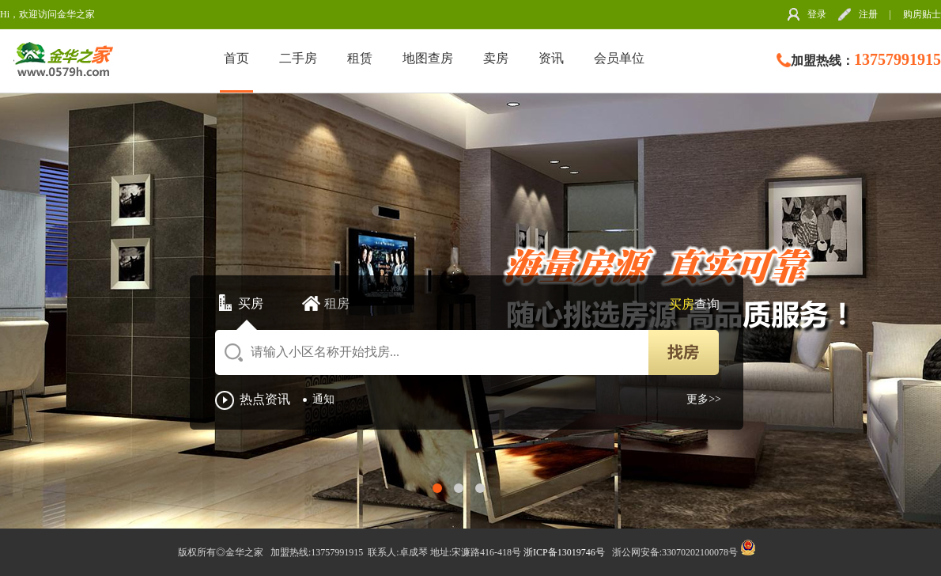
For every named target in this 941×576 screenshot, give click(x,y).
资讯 (551, 58)
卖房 (495, 58)
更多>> (703, 399)
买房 (250, 303)
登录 (816, 14)
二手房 (298, 58)
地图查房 (427, 58)
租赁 (359, 58)
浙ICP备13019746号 (565, 552)
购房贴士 (922, 14)
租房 (337, 303)
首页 (236, 58)
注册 (868, 14)
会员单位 (619, 58)
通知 (323, 399)
